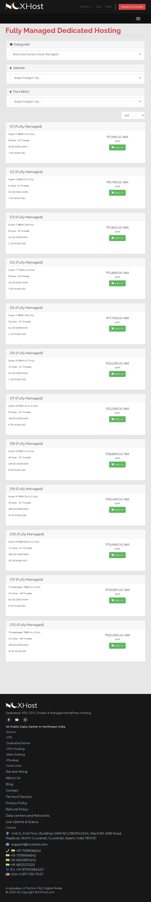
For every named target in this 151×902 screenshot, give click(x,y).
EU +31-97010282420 (27, 869)
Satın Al (117, 147)
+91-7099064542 (23, 855)
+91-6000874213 (23, 860)
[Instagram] (25, 720)
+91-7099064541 (28, 851)
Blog (9, 784)
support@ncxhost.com (29, 844)
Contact (12, 790)
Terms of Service (19, 797)
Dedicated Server (18, 743)
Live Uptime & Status (22, 822)
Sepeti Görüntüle (132, 6)
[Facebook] (9, 720)
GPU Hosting (15, 749)
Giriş (98, 6)
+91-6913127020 (22, 865)
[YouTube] (17, 720)
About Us (13, 778)
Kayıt (109, 6)
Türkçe (85, 6)
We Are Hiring (17, 772)
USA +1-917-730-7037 (26, 874)
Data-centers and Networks (27, 815)
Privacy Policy (16, 803)
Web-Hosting (15, 754)
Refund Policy (17, 809)
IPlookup (12, 760)
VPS (9, 737)
